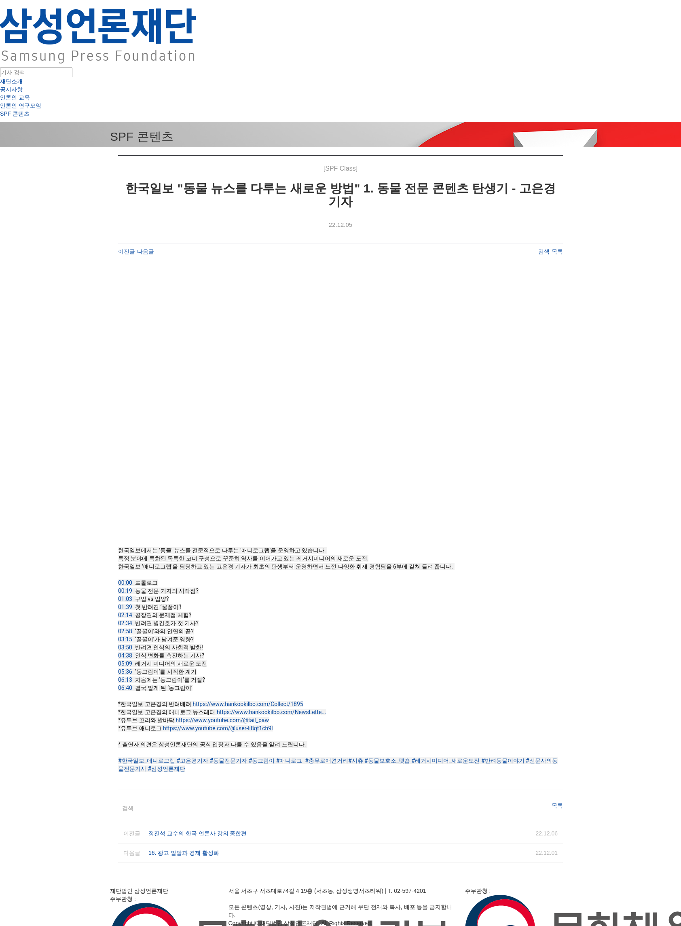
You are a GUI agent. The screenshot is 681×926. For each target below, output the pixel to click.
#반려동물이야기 (502, 760)
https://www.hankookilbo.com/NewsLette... (271, 712)
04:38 (125, 655)
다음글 (145, 251)
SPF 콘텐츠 (15, 113)
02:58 (125, 631)
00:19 (125, 591)
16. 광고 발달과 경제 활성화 (183, 853)
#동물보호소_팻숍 (387, 760)
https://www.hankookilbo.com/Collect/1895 (247, 704)
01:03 (125, 599)
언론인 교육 (15, 97)
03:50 (125, 647)
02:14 (125, 615)
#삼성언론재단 (166, 768)
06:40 (125, 688)
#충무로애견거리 (326, 760)
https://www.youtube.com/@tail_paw (222, 720)
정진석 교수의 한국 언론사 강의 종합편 (197, 833)
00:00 (125, 582)
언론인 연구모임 (20, 105)
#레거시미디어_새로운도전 (445, 760)
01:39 (125, 607)
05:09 (125, 663)
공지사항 (11, 89)
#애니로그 (289, 760)
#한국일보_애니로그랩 (146, 760)
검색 (544, 251)
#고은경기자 (192, 760)
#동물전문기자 (228, 760)
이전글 (126, 251)
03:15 (125, 639)
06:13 (125, 680)
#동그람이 (262, 760)
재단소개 (11, 81)
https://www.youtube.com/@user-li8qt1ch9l (218, 728)
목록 (557, 251)
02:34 (125, 623)
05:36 (125, 671)
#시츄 (355, 760)
